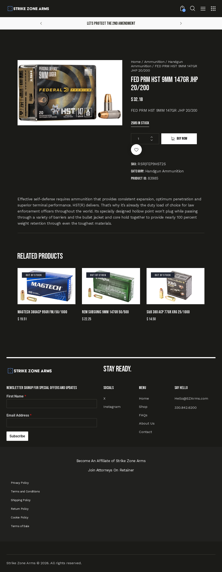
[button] (203, 9)
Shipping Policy (21, 500)
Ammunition (154, 62)
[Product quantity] (145, 138)
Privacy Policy (20, 482)
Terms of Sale (20, 526)
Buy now (182, 138)
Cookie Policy (19, 517)
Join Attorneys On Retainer (111, 470)
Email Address (19, 415)
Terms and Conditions (25, 491)
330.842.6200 (186, 407)
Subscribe (17, 436)
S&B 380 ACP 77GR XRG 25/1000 (168, 312)
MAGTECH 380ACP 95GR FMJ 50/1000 (42, 312)
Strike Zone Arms (21, 563)
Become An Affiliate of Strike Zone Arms (111, 461)
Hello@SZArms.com (191, 398)
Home (136, 62)
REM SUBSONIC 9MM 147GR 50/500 (105, 312)
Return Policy (20, 508)
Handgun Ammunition (164, 171)
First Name (16, 396)
